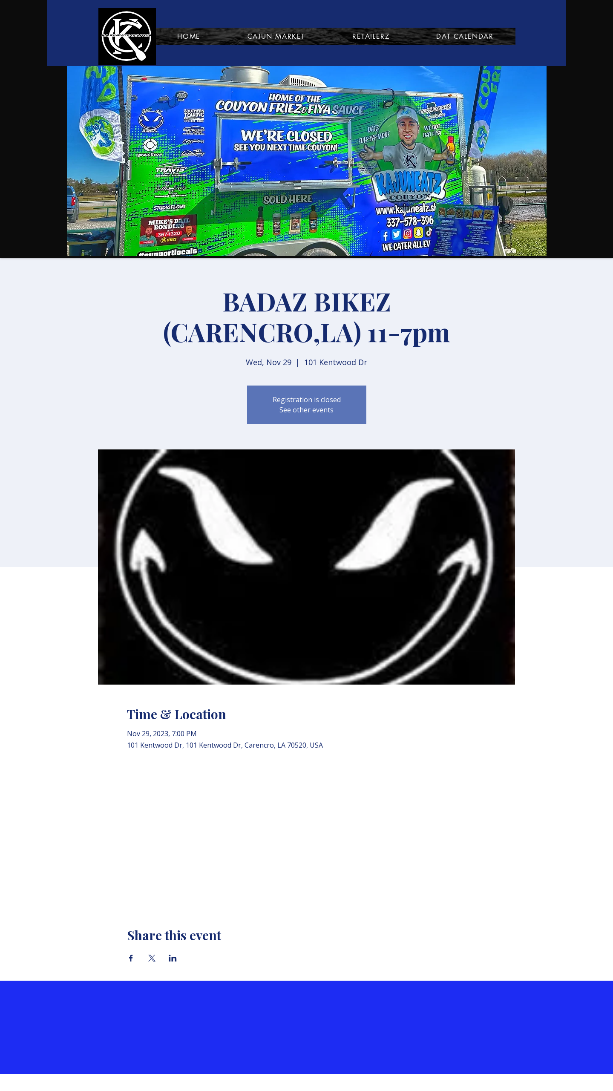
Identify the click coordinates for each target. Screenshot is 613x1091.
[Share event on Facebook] (131, 958)
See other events (306, 410)
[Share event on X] (152, 958)
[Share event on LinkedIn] (173, 958)
